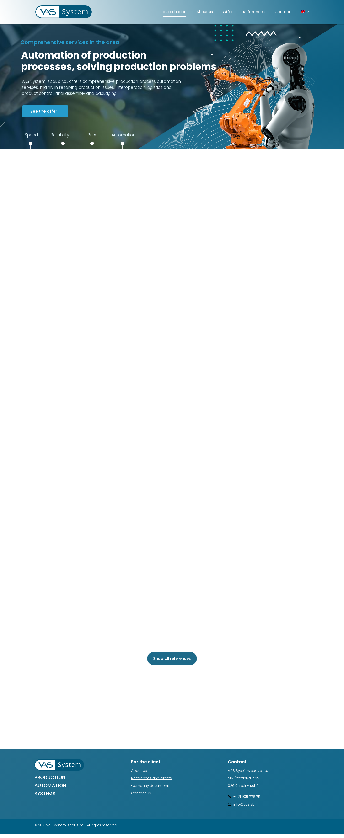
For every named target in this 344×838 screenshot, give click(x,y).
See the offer (43, 111)
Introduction (174, 12)
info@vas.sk (243, 804)
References (254, 12)
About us (204, 12)
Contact (282, 12)
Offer (228, 12)
